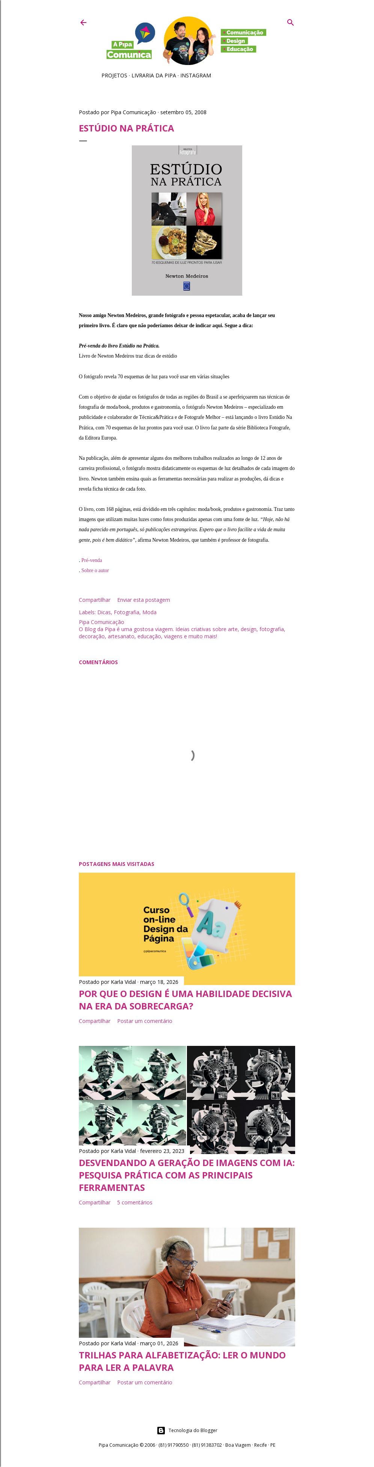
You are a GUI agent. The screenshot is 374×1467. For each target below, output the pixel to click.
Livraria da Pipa (153, 75)
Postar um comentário (144, 1020)
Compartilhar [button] (94, 599)
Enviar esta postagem (143, 599)
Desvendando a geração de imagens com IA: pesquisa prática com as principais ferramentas (187, 1175)
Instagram (195, 75)
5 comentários (134, 1202)
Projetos (114, 75)
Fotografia (126, 612)
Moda (149, 612)
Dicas (104, 612)
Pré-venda (91, 560)
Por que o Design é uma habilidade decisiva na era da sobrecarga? (185, 999)
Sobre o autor (95, 570)
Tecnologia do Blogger (187, 1430)
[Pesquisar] (290, 21)
